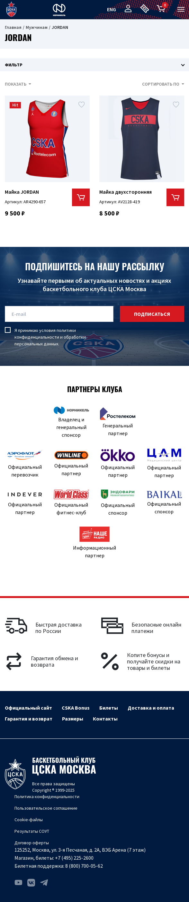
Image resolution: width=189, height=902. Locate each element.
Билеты (108, 707)
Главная (13, 27)
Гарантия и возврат (28, 718)
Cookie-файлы (28, 819)
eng (111, 9)
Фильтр (13, 65)
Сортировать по (161, 84)
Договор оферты (31, 843)
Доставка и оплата (151, 707)
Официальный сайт (28, 707)
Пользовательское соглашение (45, 808)
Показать (16, 84)
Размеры (72, 718)
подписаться (152, 314)
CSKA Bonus (76, 707)
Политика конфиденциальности (46, 796)
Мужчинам (37, 27)
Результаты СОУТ (31, 831)
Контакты (105, 718)
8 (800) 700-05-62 (84, 866)
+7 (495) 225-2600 (74, 858)
